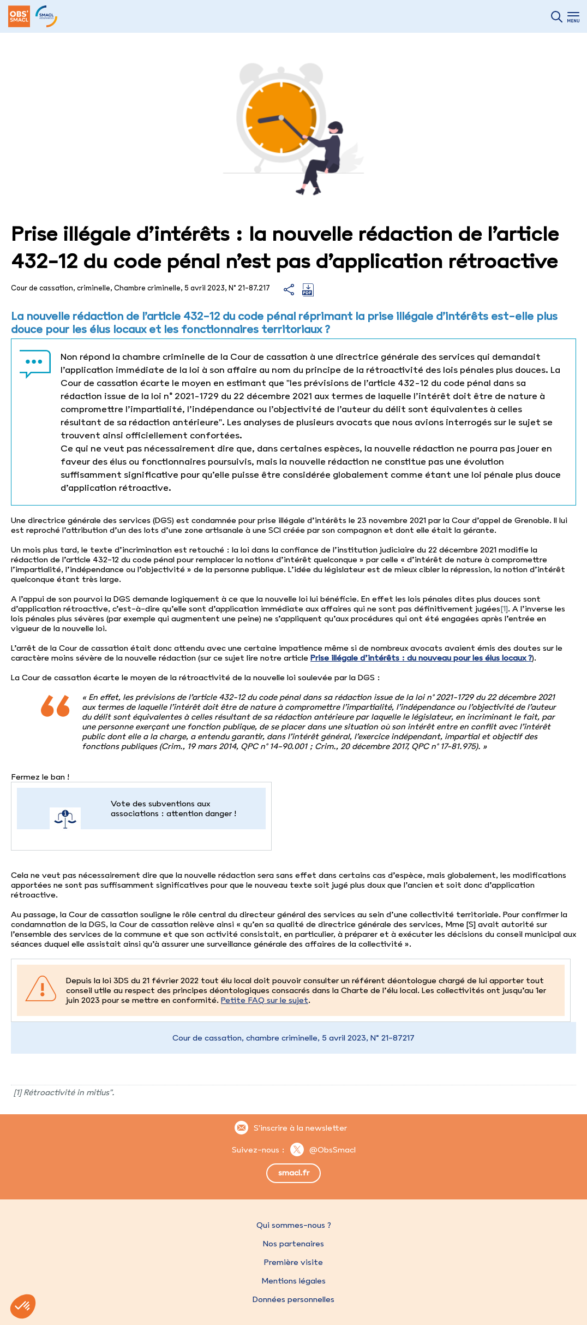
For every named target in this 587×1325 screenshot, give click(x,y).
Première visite (293, 1262)
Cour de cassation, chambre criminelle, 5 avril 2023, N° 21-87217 (293, 1038)
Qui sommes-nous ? (293, 1225)
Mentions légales (293, 1281)
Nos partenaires (293, 1244)
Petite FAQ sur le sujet (264, 1000)
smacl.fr (293, 1173)
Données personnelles (293, 1299)
